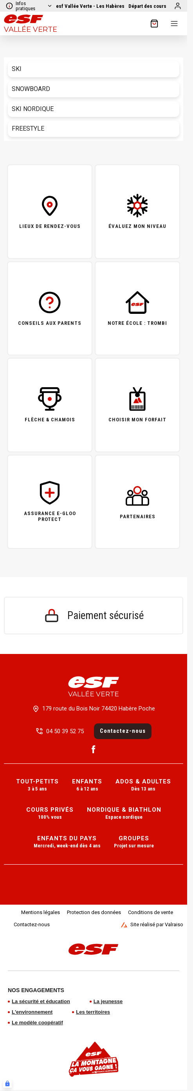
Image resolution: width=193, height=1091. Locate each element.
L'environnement (32, 1012)
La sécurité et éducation (41, 1001)
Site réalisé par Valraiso (152, 925)
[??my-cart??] (154, 23)
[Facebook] (93, 749)
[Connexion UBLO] (7, 1083)
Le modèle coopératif (37, 1022)
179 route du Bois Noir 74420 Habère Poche (98, 708)
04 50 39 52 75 (65, 731)
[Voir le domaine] (90, 6)
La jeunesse (108, 1001)
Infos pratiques (28, 5)
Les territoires (93, 1012)
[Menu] (174, 24)
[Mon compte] (177, 5)
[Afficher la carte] (147, 6)
